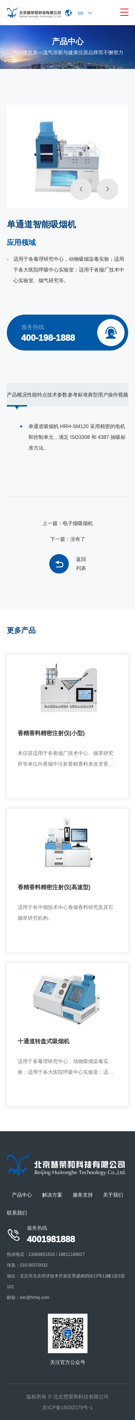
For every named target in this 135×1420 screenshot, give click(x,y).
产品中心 (22, 1195)
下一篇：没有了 (67, 539)
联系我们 (17, 1213)
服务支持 (83, 1195)
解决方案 (52, 1195)
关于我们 (113, 1195)
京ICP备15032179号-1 (67, 1407)
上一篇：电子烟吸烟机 (67, 523)
